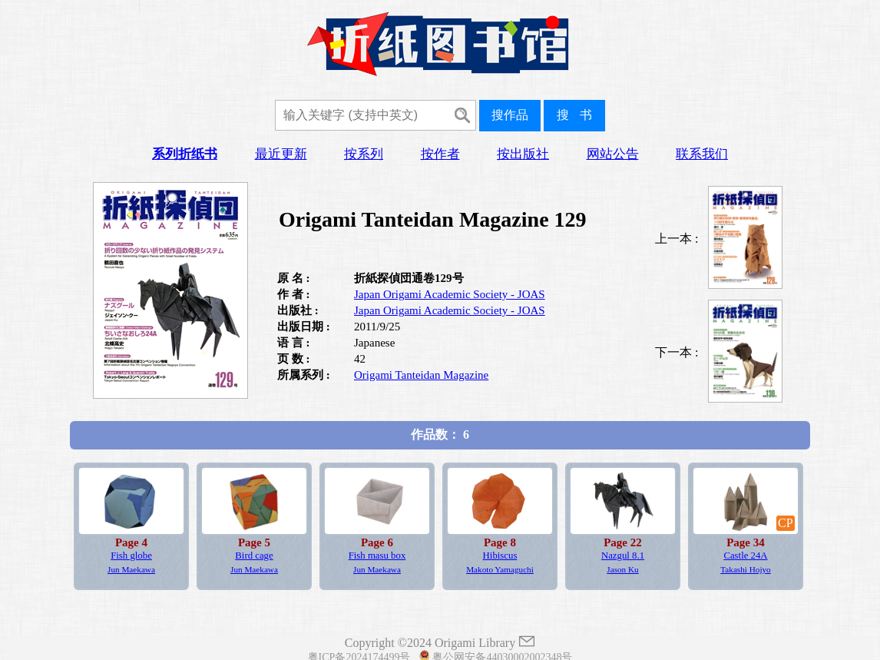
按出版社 (523, 154)
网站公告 (613, 154)
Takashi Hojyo (745, 569)
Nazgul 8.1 (622, 555)
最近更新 (281, 154)
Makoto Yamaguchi (500, 569)
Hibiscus (500, 555)
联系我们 (702, 154)
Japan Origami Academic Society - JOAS (449, 294)
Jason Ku (622, 569)
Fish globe (131, 555)
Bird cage (254, 555)
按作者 (440, 154)
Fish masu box (377, 555)
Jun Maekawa (131, 569)
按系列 (363, 154)
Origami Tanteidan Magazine (421, 375)
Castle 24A (745, 555)
